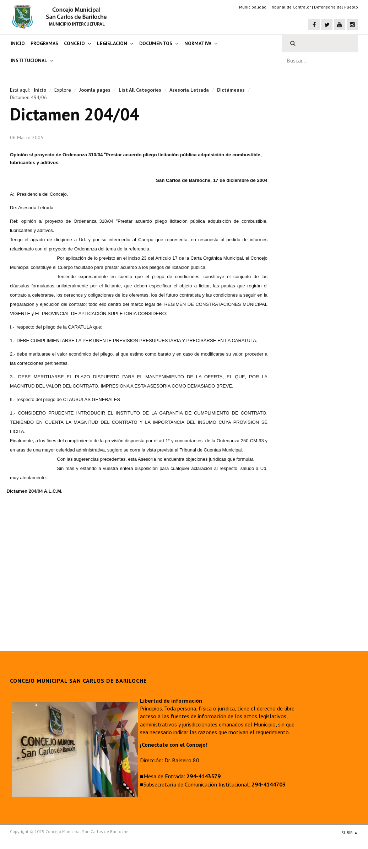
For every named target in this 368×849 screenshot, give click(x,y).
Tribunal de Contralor (290, 7)
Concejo (74, 43)
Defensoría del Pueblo (336, 7)
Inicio (18, 43)
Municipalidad (252, 7)
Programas (44, 43)
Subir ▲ (349, 832)
